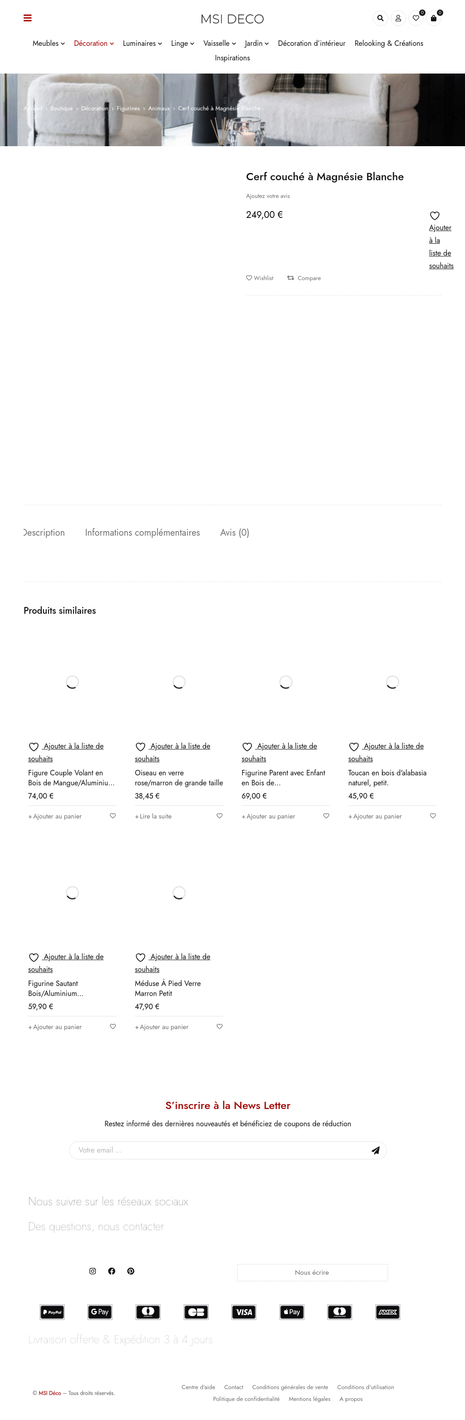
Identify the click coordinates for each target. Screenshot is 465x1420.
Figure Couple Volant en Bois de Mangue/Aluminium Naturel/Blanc (71, 784)
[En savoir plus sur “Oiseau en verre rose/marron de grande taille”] (155, 817)
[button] (57, 817)
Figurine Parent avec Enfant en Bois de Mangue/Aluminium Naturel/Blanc (283, 789)
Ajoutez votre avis (268, 196)
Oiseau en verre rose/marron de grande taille (179, 779)
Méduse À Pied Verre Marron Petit (168, 990)
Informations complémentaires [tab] (147, 533)
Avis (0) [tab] (242, 533)
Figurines (128, 108)
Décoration (95, 108)
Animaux (158, 108)
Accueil (33, 108)
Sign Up (375, 1152)
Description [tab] (45, 533)
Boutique (61, 108)
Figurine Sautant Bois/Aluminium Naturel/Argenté (53, 995)
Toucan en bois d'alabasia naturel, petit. (387, 779)
